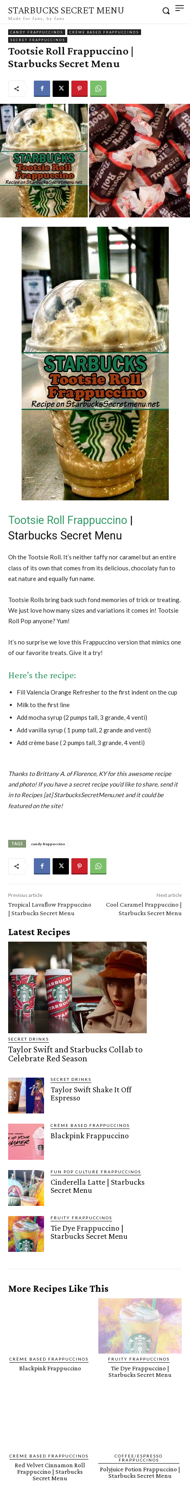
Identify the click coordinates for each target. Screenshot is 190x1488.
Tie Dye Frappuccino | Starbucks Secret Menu (89, 1231)
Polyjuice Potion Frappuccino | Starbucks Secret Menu (140, 1472)
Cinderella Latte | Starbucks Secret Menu (98, 1185)
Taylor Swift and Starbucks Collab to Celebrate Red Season (75, 1053)
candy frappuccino (48, 844)
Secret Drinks (28, 1039)
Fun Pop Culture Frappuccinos (96, 1171)
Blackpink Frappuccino (90, 1135)
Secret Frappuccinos (37, 40)
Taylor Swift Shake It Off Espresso (91, 1093)
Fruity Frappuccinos (81, 1217)
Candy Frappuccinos (36, 32)
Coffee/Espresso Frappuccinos (139, 1457)
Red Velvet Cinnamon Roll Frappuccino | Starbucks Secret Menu (50, 1471)
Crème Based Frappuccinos (104, 32)
